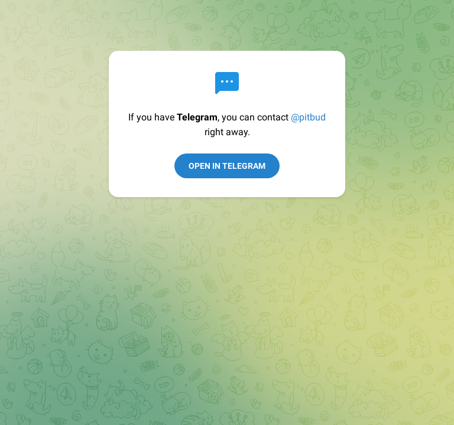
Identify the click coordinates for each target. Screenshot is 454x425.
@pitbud (308, 117)
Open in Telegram (227, 166)
